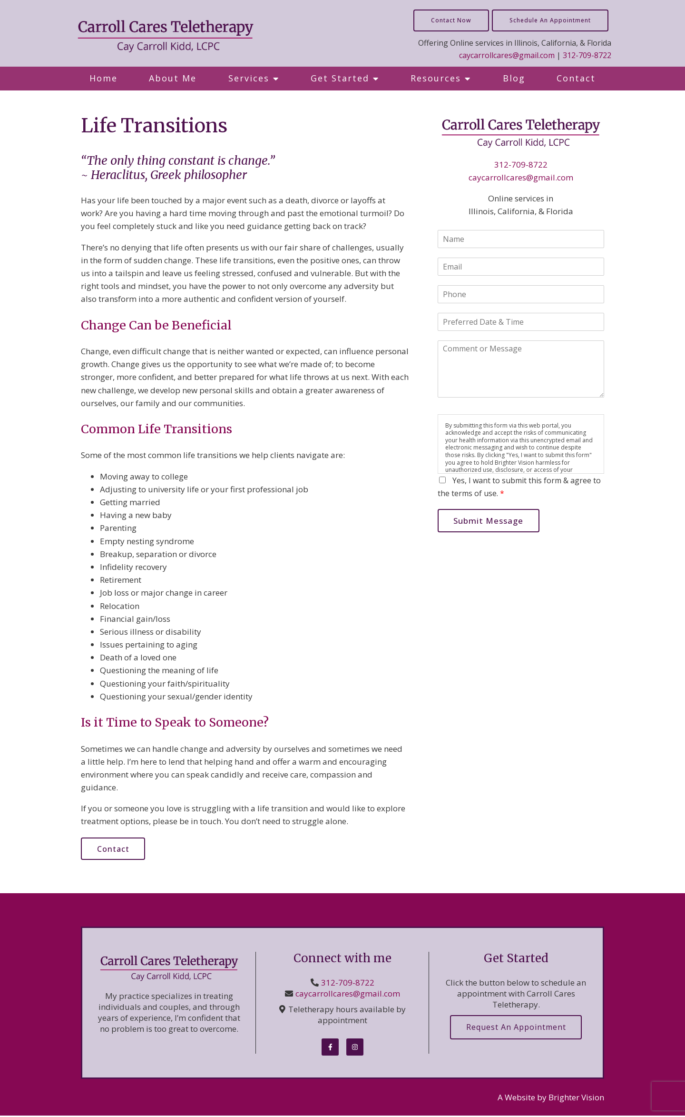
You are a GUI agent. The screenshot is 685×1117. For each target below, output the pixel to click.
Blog (514, 78)
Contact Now (451, 20)
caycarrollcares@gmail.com (507, 55)
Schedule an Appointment (550, 20)
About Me (172, 78)
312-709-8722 (587, 55)
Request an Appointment (516, 1028)
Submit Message (490, 521)
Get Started (340, 78)
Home (103, 78)
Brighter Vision (576, 1098)
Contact (576, 78)
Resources (436, 78)
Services (248, 78)
